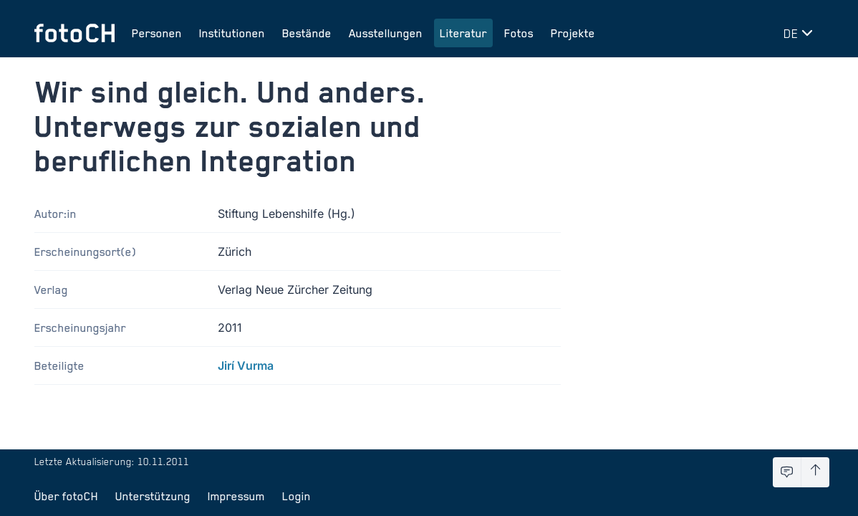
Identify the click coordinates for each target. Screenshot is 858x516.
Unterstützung (153, 495)
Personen (157, 33)
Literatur (463, 33)
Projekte (573, 33)
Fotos (519, 33)
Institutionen (232, 33)
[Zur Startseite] (74, 33)
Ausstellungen (386, 33)
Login (296, 495)
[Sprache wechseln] (801, 33)
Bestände (307, 33)
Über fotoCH (66, 495)
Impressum (236, 495)
